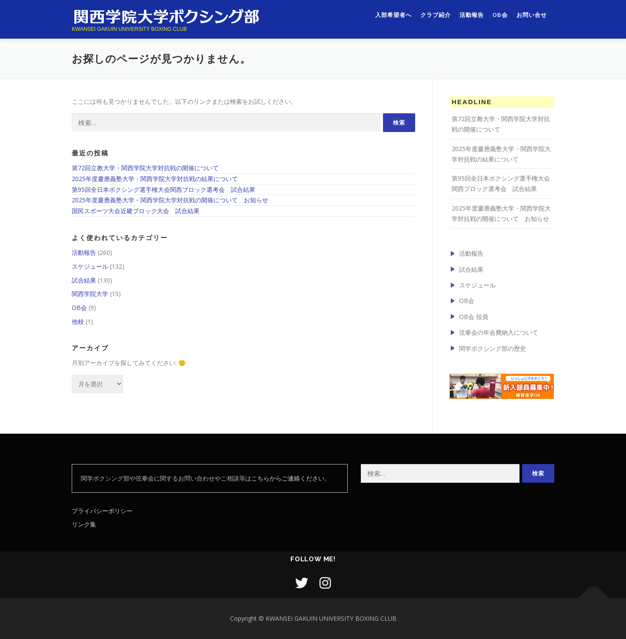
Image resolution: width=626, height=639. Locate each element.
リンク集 (84, 524)
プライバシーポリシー (102, 511)
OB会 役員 (473, 317)
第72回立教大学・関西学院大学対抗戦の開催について (145, 168)
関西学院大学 (90, 294)
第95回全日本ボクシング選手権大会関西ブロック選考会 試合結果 (163, 189)
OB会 (500, 16)
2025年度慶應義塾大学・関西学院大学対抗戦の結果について (155, 179)
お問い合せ (531, 16)
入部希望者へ (393, 16)
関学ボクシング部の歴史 (492, 348)
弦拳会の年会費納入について (498, 332)
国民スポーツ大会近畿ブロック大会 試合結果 (136, 211)
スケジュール (90, 266)
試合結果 (84, 280)
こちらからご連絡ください (287, 478)
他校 (78, 321)
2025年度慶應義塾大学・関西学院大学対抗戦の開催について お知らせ (170, 200)
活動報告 (472, 16)
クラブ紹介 (435, 16)
